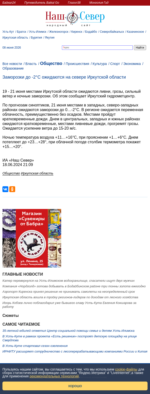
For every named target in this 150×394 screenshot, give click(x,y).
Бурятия (36, 37)
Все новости (12, 64)
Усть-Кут (8, 31)
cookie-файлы (126, 369)
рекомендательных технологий (54, 376)
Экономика (132, 64)
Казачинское (135, 31)
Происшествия (77, 64)
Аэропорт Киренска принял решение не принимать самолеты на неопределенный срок (68, 291)
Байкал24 (8, 2)
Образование (13, 68)
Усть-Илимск (37, 31)
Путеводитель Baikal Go (41, 2)
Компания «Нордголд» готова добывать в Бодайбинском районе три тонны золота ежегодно (74, 286)
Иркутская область (15, 37)
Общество (51, 63)
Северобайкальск (112, 31)
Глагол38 (74, 2)
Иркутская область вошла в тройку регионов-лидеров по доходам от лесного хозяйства (70, 297)
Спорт (115, 64)
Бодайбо (91, 31)
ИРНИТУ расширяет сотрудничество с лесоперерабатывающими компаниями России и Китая (74, 351)
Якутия (50, 37)
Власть (31, 64)
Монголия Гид (98, 2)
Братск (21, 31)
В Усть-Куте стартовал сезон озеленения (35, 346)
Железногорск (58, 31)
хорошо (75, 386)
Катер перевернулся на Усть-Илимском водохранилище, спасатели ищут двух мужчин (68, 280)
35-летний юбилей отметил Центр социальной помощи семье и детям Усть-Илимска (68, 330)
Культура (99, 64)
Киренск (76, 31)
